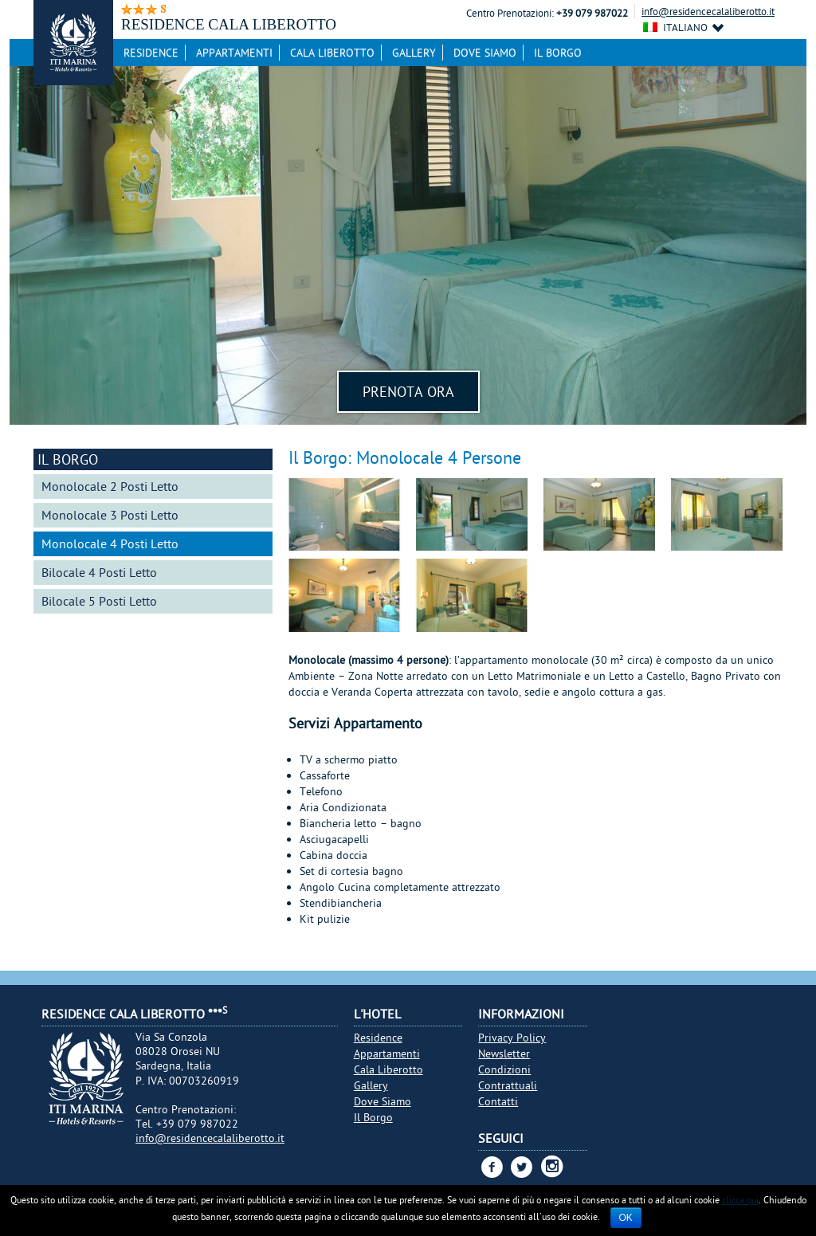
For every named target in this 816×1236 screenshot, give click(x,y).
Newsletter (504, 1053)
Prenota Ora (408, 392)
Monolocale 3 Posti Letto (109, 515)
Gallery (414, 52)
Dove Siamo (484, 52)
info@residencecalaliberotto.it (708, 11)
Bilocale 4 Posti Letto (99, 572)
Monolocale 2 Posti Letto (109, 486)
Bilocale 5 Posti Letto (99, 601)
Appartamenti (234, 52)
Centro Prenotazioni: (510, 13)
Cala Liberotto (332, 52)
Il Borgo (558, 52)
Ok (626, 1217)
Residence (151, 52)
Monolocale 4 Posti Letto (109, 543)
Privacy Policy (512, 1037)
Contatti (498, 1101)
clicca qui (740, 1200)
